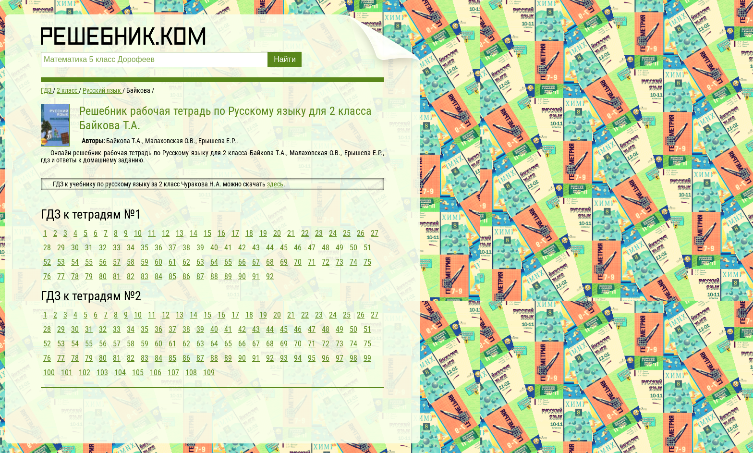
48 (325, 247)
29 (61, 247)
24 (333, 233)
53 (61, 262)
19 (263, 233)
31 (89, 247)
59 (144, 262)
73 (339, 262)
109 (209, 372)
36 (158, 247)
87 (200, 276)
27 (374, 233)
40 (214, 247)
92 (270, 276)
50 (353, 247)
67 (256, 262)
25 (347, 233)
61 (172, 262)
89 (228, 276)
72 (325, 262)
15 (207, 233)
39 (200, 247)
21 (291, 233)
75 (367, 262)
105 (138, 372)
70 (298, 262)
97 (339, 358)
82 (130, 276)
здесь (275, 184)
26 (360, 233)
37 (172, 247)
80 (103, 276)
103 (102, 372)
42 (242, 247)
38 (186, 247)
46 (298, 247)
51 (367, 247)
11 (152, 233)
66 (242, 262)
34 (130, 247)
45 (284, 247)
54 (75, 262)
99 (367, 358)
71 (312, 262)
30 (75, 247)
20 (277, 233)
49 (339, 247)
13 (179, 233)
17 (235, 233)
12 (166, 233)
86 (186, 276)
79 (89, 276)
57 (117, 262)
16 (221, 233)
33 (117, 247)
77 (61, 276)
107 (173, 372)
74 (353, 262)
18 (249, 233)
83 (144, 276)
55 (89, 262)
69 (284, 262)
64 (214, 262)
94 (298, 358)
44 (270, 247)
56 (103, 262)
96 (325, 358)
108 (191, 372)
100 (49, 372)
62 (186, 262)
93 (284, 358)
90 (242, 276)
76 (47, 276)
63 (200, 262)
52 (47, 262)
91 (256, 276)
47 (312, 247)
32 (103, 247)
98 (353, 358)
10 (138, 233)
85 (172, 276)
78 (75, 276)
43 (256, 247)
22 (305, 233)
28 (47, 247)
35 (144, 247)
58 (130, 262)
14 (193, 233)
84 (158, 276)
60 (158, 262)
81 (117, 276)
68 (270, 262)
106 (155, 372)
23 (319, 233)
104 (120, 372)
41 (228, 247)
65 (228, 262)
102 (84, 372)
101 (67, 372)
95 (312, 358)
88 (214, 276)
